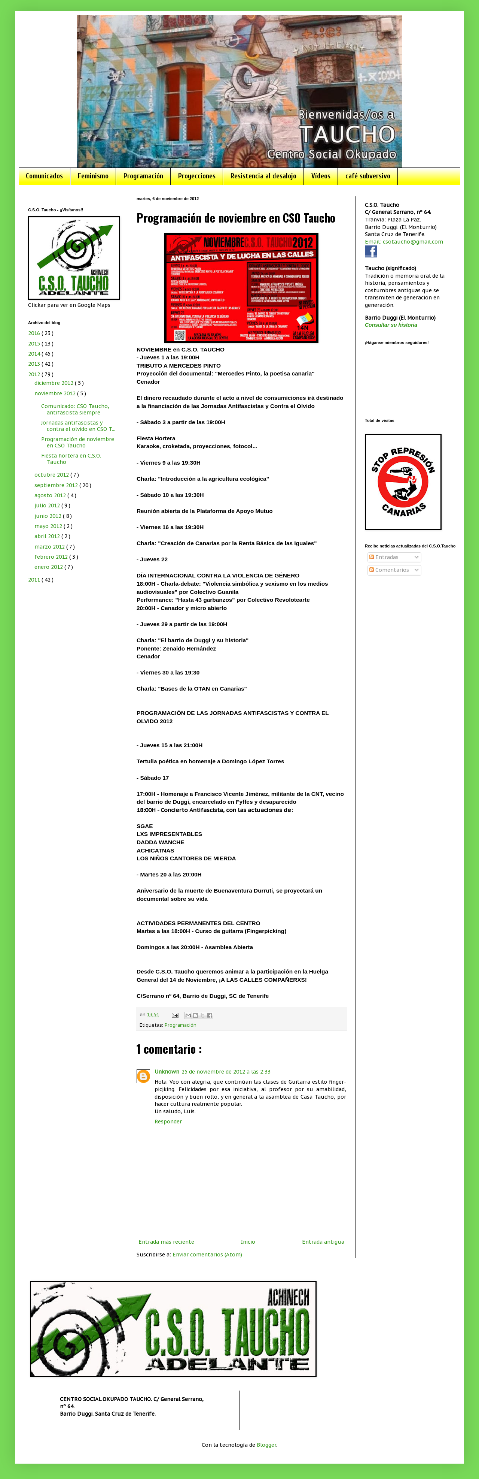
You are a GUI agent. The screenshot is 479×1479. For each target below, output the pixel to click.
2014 (35, 353)
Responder (168, 1121)
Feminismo (93, 176)
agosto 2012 (50, 495)
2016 (35, 333)
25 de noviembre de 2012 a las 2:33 (226, 1071)
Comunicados (44, 176)
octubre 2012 (52, 474)
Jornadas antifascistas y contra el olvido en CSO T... (78, 425)
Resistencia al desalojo (263, 176)
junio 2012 (48, 516)
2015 (35, 343)
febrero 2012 (51, 556)
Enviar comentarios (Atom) (207, 1254)
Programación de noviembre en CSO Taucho (77, 442)
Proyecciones (197, 176)
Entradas (384, 557)
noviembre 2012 (55, 393)
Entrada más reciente (166, 1241)
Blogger (266, 1445)
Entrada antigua (323, 1241)
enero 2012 (49, 567)
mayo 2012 (49, 526)
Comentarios (389, 570)
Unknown (167, 1071)
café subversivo (367, 176)
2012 (35, 374)
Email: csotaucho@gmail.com (404, 241)
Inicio (248, 1241)
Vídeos (320, 176)
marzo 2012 (50, 546)
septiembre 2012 (56, 485)
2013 (35, 363)
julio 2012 (47, 505)
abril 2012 (47, 536)
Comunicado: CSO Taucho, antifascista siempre (75, 409)
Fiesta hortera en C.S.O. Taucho (71, 458)
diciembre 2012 (54, 383)
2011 (35, 579)
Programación (143, 176)
